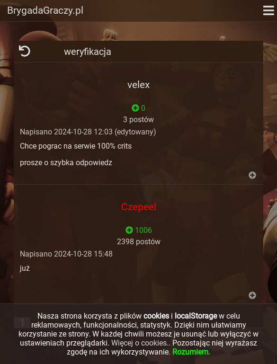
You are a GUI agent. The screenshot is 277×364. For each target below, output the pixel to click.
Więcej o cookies (139, 342)
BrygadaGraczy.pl (45, 10)
